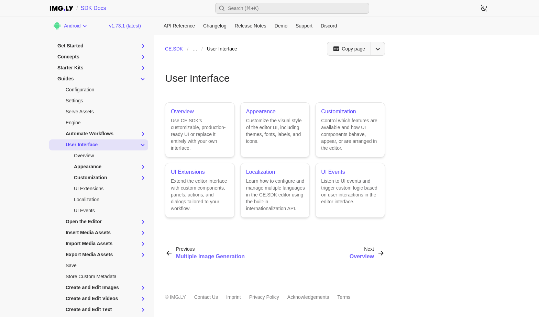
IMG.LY (178, 297)
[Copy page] (349, 49)
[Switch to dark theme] (484, 8)
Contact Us (206, 297)
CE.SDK (174, 49)
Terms (343, 297)
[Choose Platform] (70, 26)
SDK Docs (93, 8)
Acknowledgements (308, 297)
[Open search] (292, 8)
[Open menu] (378, 49)
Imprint (233, 297)
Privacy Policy (264, 297)
